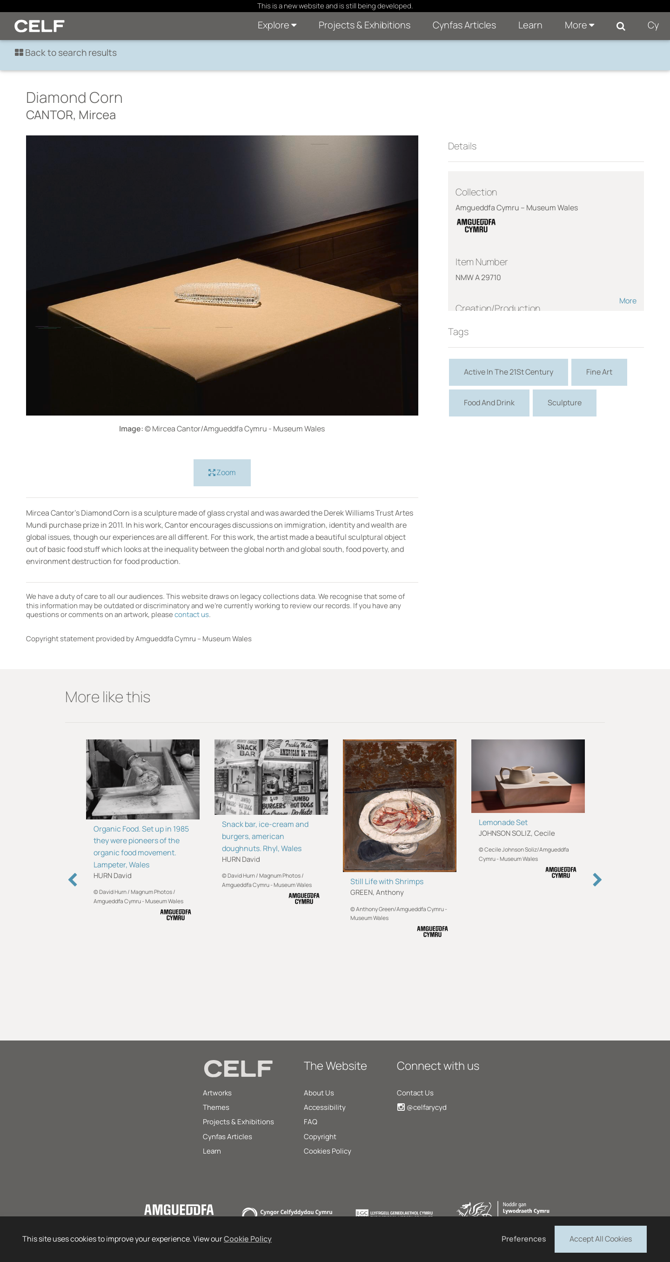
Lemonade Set (503, 822)
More (579, 25)
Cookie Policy (248, 1239)
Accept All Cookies (601, 1238)
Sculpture (565, 402)
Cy (653, 25)
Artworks (217, 1093)
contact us (191, 614)
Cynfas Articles (464, 25)
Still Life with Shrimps (386, 881)
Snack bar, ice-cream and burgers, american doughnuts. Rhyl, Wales (265, 836)
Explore (277, 25)
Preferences (524, 1239)
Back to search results (66, 53)
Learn (530, 25)
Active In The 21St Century (508, 372)
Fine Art (599, 372)
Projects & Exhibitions (364, 25)
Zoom (222, 472)
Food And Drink (489, 402)
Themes (216, 1107)
